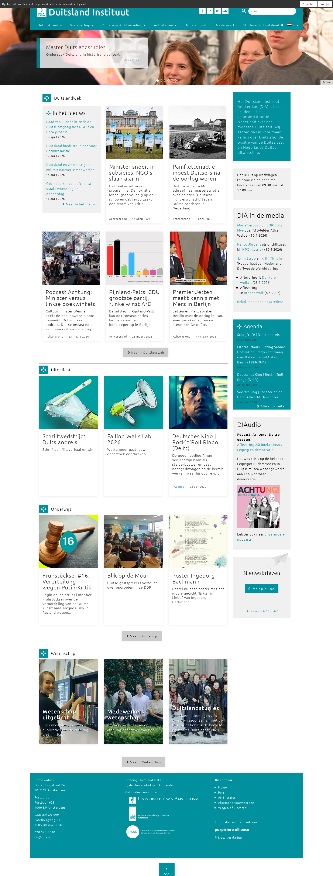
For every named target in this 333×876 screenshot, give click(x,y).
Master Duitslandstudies (76, 47)
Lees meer (132, 59)
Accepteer (309, 4)
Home (222, 784)
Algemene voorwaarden (236, 799)
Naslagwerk (225, 25)
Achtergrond (118, 218)
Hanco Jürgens (249, 244)
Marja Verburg (249, 225)
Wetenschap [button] (81, 25)
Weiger (325, 4)
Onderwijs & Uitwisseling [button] (123, 25)
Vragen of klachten (232, 805)
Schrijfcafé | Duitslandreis (258, 334)
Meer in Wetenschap (142, 759)
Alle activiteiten (271, 406)
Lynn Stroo (247, 258)
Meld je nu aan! (262, 588)
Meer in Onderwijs (140, 633)
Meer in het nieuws (79, 204)
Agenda (253, 326)
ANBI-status (227, 794)
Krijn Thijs (270, 258)
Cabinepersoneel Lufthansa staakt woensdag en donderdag (68, 188)
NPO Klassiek (252, 249)
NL (292, 25)
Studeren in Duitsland (263, 25)
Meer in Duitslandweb (144, 351)
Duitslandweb (196, 25)
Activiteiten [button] (165, 25)
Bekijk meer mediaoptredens (260, 301)
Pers (221, 789)
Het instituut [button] (50, 25)
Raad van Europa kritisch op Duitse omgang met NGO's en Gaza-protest (70, 126)
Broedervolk (254, 292)
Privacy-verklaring (228, 834)
